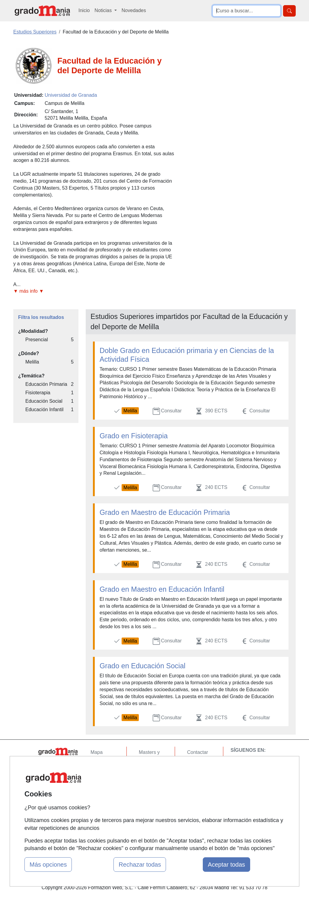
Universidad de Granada (71, 95)
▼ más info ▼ (28, 291)
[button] (94, 291)
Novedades (134, 10)
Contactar (197, 752)
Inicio (84, 10)
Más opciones (48, 864)
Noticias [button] (103, 10)
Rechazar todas (140, 864)
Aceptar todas (226, 864)
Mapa (97, 752)
